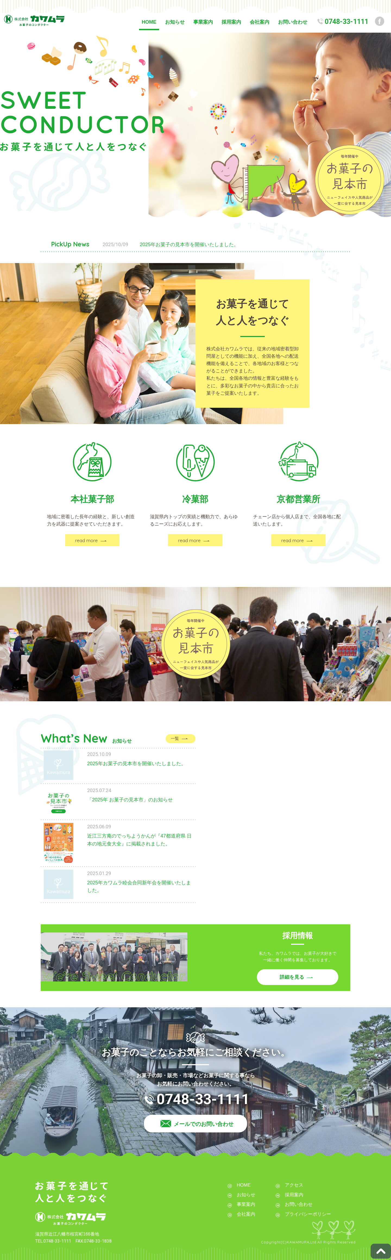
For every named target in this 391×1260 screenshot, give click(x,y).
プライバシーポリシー (308, 1214)
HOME (149, 22)
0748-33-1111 (346, 22)
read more (86, 540)
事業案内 (203, 22)
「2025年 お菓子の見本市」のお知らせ (130, 799)
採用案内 (231, 22)
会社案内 (259, 22)
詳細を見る (292, 977)
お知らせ (175, 22)
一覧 (175, 738)
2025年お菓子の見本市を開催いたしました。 (189, 244)
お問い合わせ (292, 22)
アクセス (294, 1185)
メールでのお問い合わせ (204, 1124)
